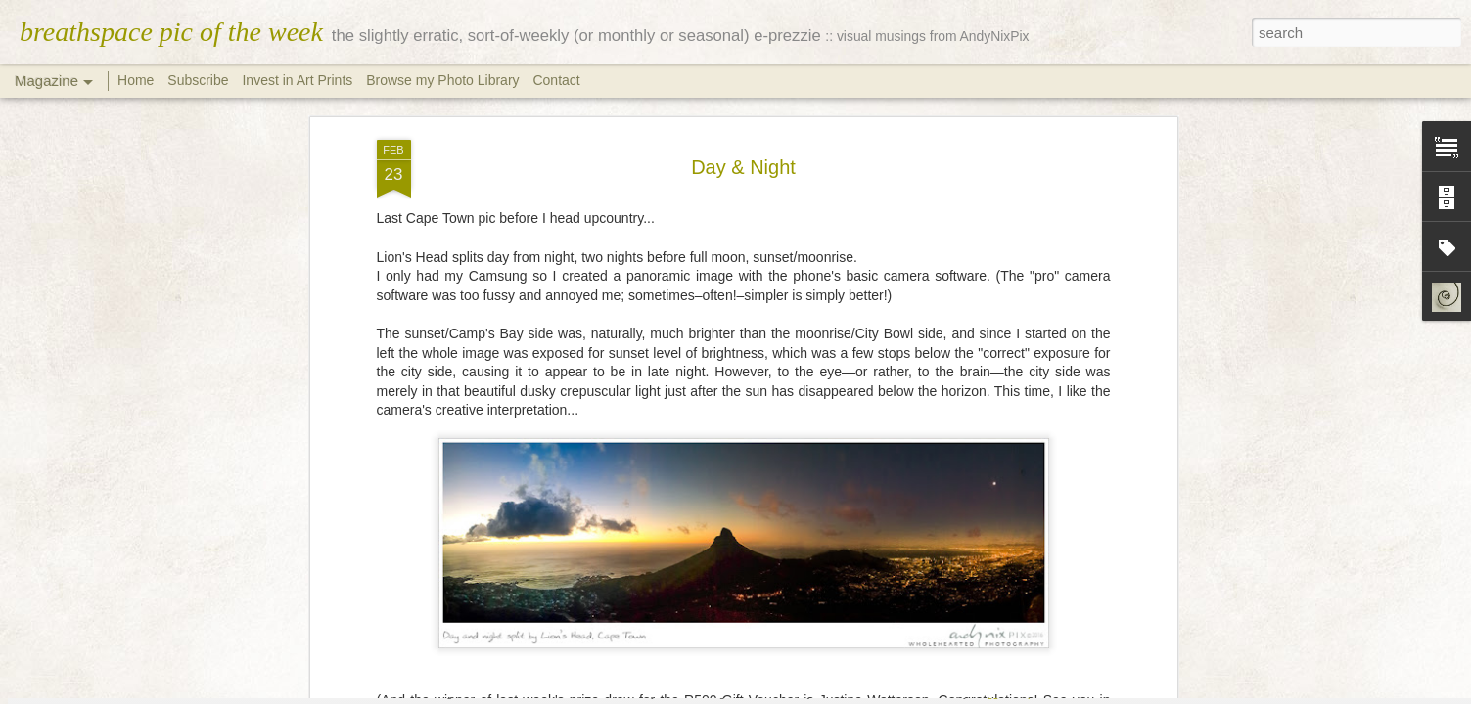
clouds (613, 558)
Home (135, 80)
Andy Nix (837, 533)
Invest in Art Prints (299, 80)
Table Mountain (1034, 558)
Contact (555, 80)
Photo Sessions (854, 558)
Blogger (990, 693)
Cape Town (488, 558)
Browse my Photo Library (442, 80)
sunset (961, 558)
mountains (769, 558)
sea (921, 558)
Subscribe (197, 80)
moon (712, 558)
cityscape (557, 558)
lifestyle (665, 558)
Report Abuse (1047, 693)
